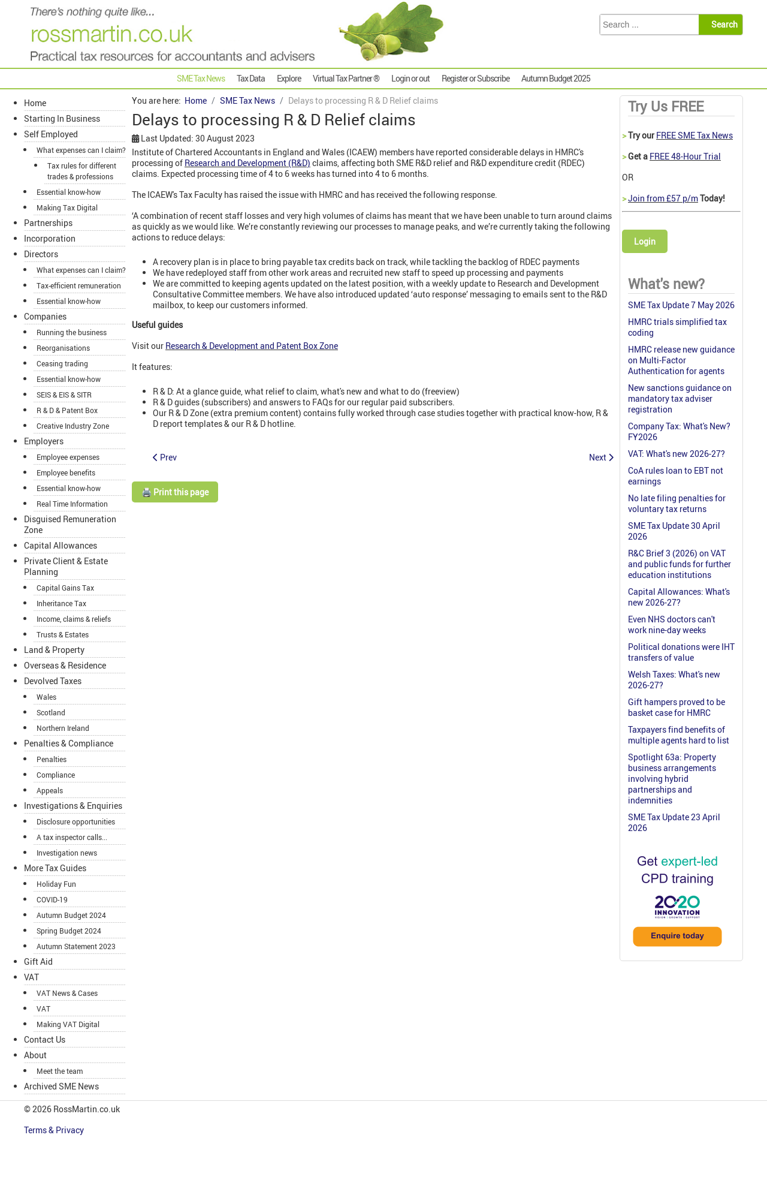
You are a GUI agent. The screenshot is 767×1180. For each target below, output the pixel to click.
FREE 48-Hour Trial (685, 156)
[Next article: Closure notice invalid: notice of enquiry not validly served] (601, 457)
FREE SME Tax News (694, 135)
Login (645, 241)
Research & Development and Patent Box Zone (251, 345)
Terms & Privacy (55, 1130)
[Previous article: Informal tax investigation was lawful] (165, 457)
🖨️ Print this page (175, 492)
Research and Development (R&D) (247, 162)
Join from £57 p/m (663, 198)
